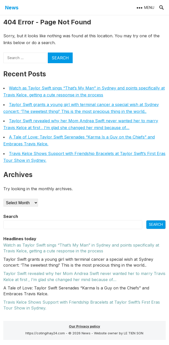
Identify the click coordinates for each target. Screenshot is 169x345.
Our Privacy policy (84, 326)
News (12, 8)
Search (10, 216)
